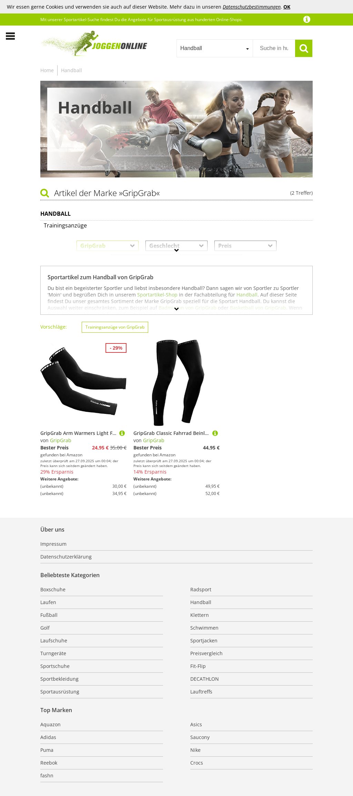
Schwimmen (204, 627)
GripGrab (60, 440)
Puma (46, 750)
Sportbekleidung (59, 679)
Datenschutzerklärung (66, 556)
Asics (196, 724)
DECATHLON (204, 679)
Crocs (196, 762)
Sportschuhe (55, 666)
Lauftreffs (201, 691)
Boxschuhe (52, 589)
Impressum (53, 544)
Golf (45, 627)
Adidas (48, 737)
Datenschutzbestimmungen (252, 6)
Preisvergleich (206, 653)
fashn (46, 775)
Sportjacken (204, 640)
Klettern (199, 615)
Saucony (200, 737)
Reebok (48, 762)
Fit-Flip (198, 666)
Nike (195, 750)
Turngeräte (53, 653)
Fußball (49, 615)
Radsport (200, 589)
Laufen (48, 602)
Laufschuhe (53, 640)
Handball (71, 70)
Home (47, 70)
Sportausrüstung (59, 691)
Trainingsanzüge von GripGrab (114, 327)
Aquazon (50, 724)
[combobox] (214, 48)
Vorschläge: (53, 326)
